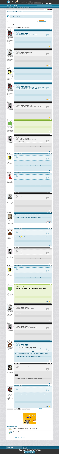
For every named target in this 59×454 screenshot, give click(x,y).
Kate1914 (34, 433)
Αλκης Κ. (45, 433)
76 (25, 27)
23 (17, 27)
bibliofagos (18, 433)
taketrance (21, 433)
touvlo (39, 433)
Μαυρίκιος (31, 433)
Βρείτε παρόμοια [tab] (14, 426)
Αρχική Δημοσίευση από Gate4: (24, 156)
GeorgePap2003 (28, 433)
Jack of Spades (10, 13)
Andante (37, 433)
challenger (48, 433)
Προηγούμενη (10, 27)
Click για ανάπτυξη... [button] (33, 351)
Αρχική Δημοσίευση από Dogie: (23, 138)
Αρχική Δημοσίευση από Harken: (24, 33)
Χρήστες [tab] (9, 426)
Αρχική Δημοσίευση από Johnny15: (24, 86)
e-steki (12, 2)
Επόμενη (28, 27)
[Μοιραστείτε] (48, 30)
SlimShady (41, 433)
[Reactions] (50, 46)
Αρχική (8, 5)
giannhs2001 (24, 433)
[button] (45, 6)
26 (22, 27)
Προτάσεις (15, 5)
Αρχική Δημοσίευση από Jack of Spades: (25, 52)
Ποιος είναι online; (25, 448)
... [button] (14, 27)
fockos (43, 433)
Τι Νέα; (11, 5)
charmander (15, 433)
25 (20, 27)
